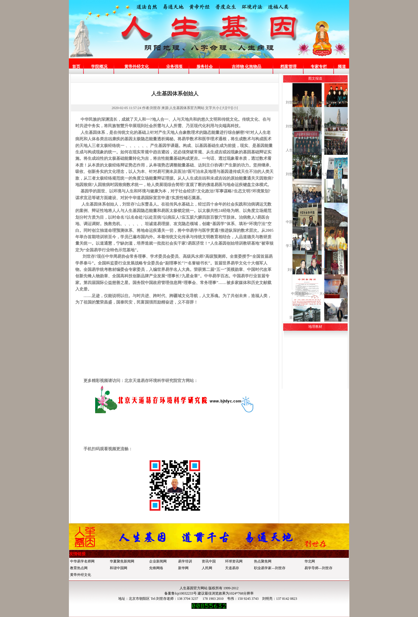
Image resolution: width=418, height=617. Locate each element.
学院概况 (99, 66)
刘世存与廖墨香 (300, 270)
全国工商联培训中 (332, 270)
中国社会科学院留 (300, 222)
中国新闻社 (300, 294)
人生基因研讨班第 (332, 102)
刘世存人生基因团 (300, 126)
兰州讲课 (300, 198)
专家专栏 (319, 66)
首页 (76, 66)
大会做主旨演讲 (331, 294)
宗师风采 (332, 222)
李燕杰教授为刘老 (332, 246)
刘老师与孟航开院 (332, 198)
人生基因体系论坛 (300, 150)
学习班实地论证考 (300, 246)
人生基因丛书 (331, 174)
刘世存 (331, 317)
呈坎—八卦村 (299, 317)
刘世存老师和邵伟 (300, 102)
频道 (342, 66)
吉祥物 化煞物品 (247, 66)
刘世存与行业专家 (332, 150)
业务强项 (174, 66)
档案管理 (288, 66)
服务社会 (204, 66)
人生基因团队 (331, 126)
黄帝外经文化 (136, 66)
